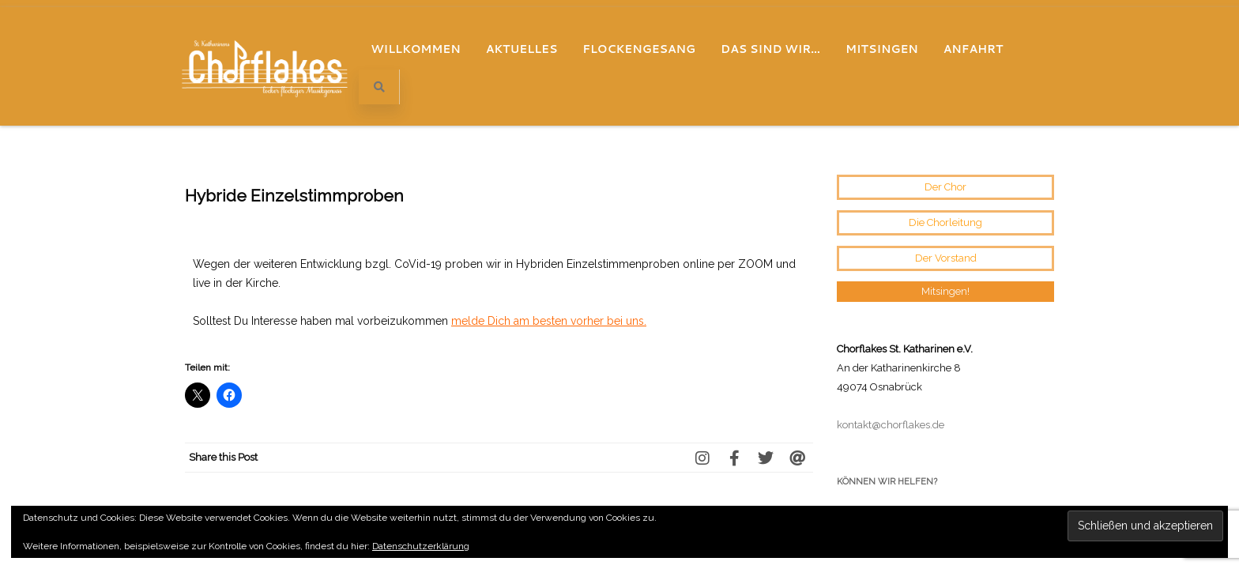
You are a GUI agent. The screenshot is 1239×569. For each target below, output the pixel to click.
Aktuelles (522, 49)
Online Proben (227, 463)
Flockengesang (638, 49)
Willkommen (416, 49)
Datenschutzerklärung (420, 546)
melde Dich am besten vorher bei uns (547, 196)
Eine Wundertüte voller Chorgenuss (710, 463)
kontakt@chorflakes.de (890, 300)
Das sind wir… (770, 49)
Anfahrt (973, 49)
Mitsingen (881, 49)
